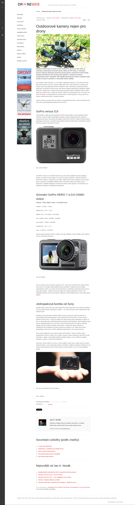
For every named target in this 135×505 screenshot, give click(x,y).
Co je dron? (20, 21)
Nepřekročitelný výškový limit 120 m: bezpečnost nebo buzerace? (57, 472)
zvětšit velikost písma (48, 19)
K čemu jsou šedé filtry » (84, 487)
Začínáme (20, 25)
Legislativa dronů (22, 32)
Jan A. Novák (56, 17)
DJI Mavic (42, 94)
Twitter (2, 34)
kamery (50, 404)
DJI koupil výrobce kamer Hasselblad (49, 454)
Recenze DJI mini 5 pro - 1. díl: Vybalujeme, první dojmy (54, 477)
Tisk (88, 20)
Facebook (2, 27)
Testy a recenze (21, 28)
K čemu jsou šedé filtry (45, 446)
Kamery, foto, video (75, 17)
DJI (40, 123)
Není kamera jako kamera (45, 456)
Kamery (38, 11)
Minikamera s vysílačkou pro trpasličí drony (50, 449)
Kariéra (19, 57)
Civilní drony (20, 36)
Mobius (38, 295)
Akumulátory (20, 46)
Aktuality (19, 18)
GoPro (63, 115)
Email (84, 20)
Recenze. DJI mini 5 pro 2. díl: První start (50, 474)
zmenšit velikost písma (46, 19)
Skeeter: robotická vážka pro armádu (49, 480)
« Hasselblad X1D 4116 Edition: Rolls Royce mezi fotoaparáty (62, 487)
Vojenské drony (21, 39)
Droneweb (20, 14)
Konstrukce (20, 43)
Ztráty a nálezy (21, 53)
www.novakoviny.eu (65, 428)
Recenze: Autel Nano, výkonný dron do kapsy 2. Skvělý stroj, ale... (57, 482)
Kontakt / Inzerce (22, 61)
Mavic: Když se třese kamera (46, 451)
